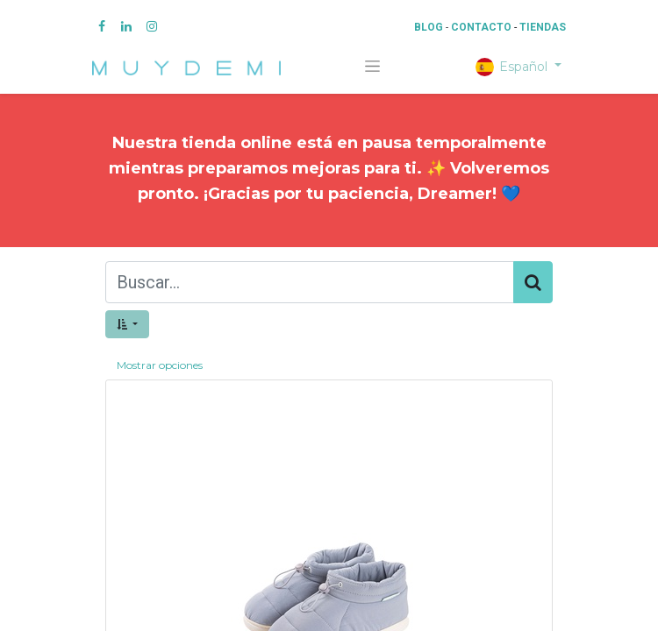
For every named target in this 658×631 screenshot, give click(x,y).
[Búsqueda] (533, 282)
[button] (127, 324)
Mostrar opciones (160, 365)
